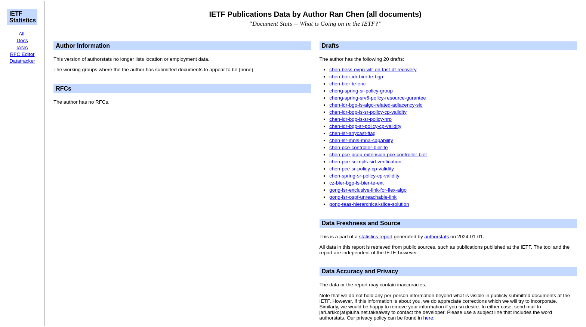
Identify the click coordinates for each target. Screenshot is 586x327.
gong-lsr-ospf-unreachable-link (363, 197)
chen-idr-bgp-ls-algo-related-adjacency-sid (376, 105)
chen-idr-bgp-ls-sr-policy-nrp (360, 119)
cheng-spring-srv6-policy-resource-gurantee (377, 98)
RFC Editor (22, 54)
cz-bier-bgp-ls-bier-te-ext (356, 183)
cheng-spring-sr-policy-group (361, 91)
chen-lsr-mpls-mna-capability (361, 140)
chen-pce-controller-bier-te (358, 147)
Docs (22, 40)
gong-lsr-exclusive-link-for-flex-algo (368, 190)
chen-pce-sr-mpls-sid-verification (365, 161)
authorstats (436, 236)
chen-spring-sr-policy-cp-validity (364, 176)
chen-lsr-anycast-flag (352, 133)
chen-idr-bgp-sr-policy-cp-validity (365, 126)
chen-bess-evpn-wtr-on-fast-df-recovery (372, 69)
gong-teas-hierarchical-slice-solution (369, 204)
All (21, 34)
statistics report (376, 236)
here (428, 318)
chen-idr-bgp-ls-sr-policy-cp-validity (368, 112)
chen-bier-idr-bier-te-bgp (356, 76)
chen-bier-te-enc (347, 84)
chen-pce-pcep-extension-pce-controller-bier (378, 154)
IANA (22, 47)
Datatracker (22, 61)
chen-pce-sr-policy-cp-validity (361, 169)
